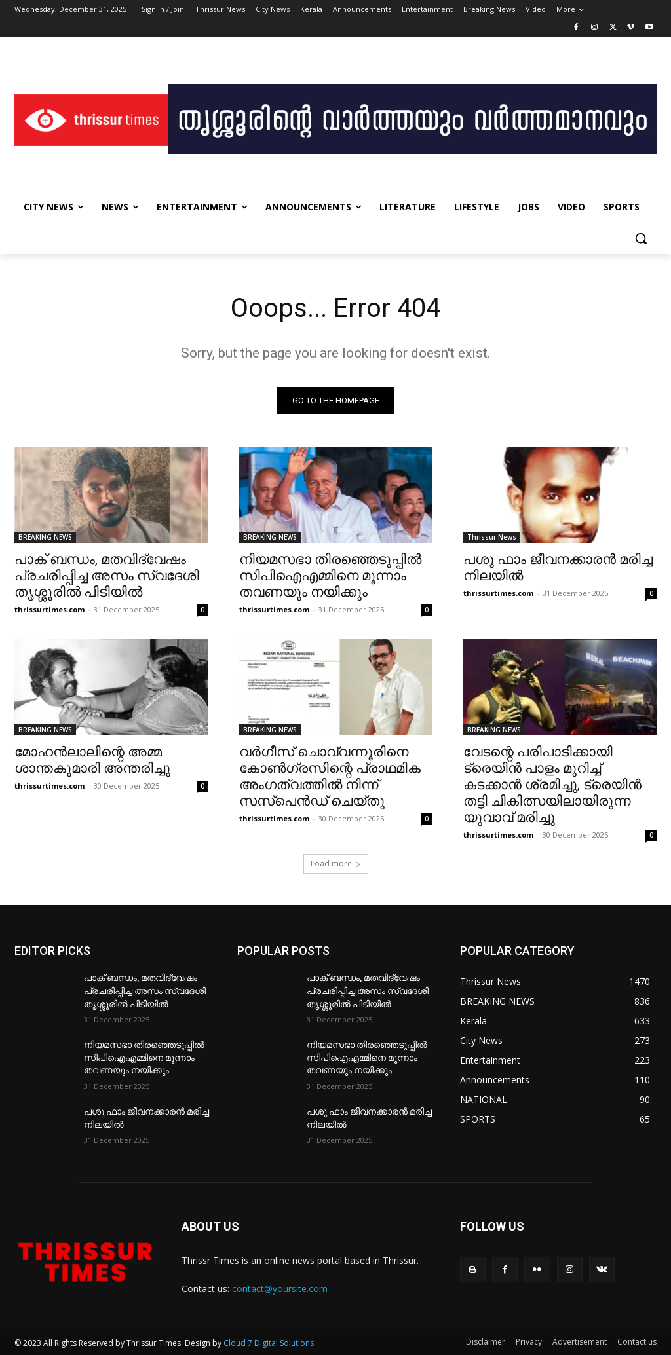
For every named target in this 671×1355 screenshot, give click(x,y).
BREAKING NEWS (45, 537)
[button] (641, 238)
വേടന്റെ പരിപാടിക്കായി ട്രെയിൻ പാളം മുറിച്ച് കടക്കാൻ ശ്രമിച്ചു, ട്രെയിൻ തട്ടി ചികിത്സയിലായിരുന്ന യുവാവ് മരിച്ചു (552, 785)
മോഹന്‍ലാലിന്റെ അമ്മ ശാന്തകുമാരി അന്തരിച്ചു (92, 761)
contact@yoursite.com (280, 1289)
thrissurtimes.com (49, 609)
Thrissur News (491, 537)
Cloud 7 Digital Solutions (268, 1342)
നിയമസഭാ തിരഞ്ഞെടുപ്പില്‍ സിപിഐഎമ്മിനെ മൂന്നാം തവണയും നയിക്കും (330, 575)
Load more (336, 864)
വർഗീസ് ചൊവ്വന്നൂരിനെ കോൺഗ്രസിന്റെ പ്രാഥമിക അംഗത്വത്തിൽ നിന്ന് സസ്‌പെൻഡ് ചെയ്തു (330, 777)
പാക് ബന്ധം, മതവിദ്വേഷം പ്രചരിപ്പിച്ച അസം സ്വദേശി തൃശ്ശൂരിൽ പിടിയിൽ (106, 575)
